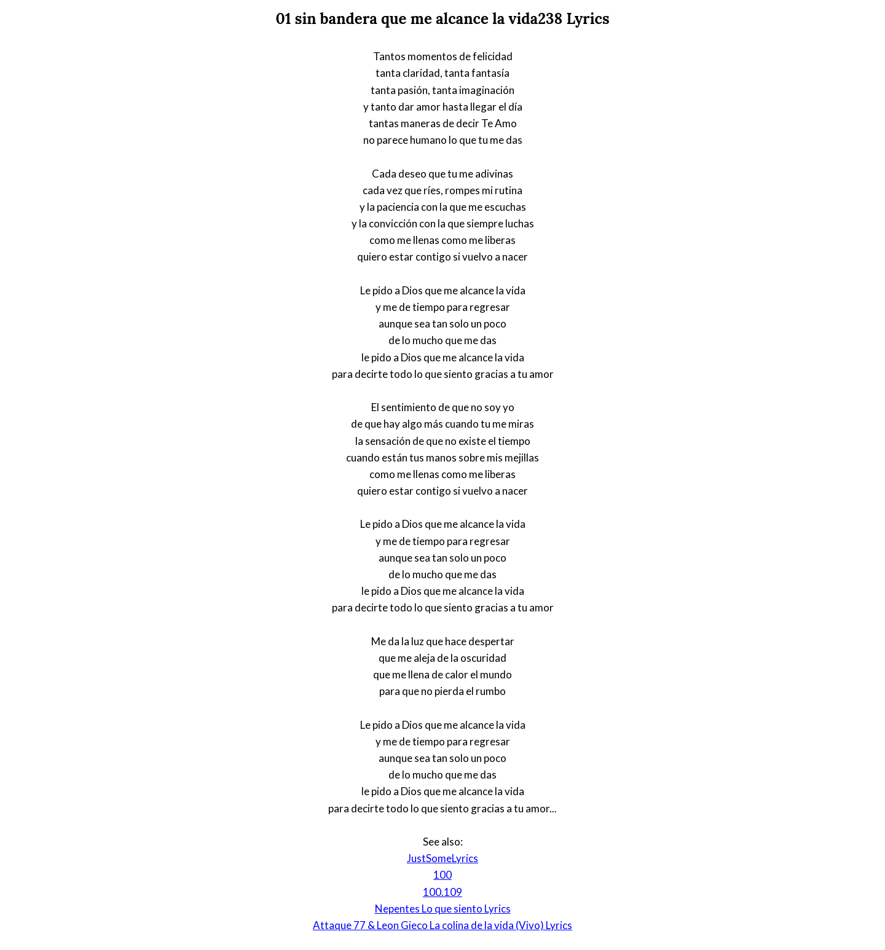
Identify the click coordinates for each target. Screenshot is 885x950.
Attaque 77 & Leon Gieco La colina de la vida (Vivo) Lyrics (442, 925)
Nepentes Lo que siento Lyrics (443, 908)
